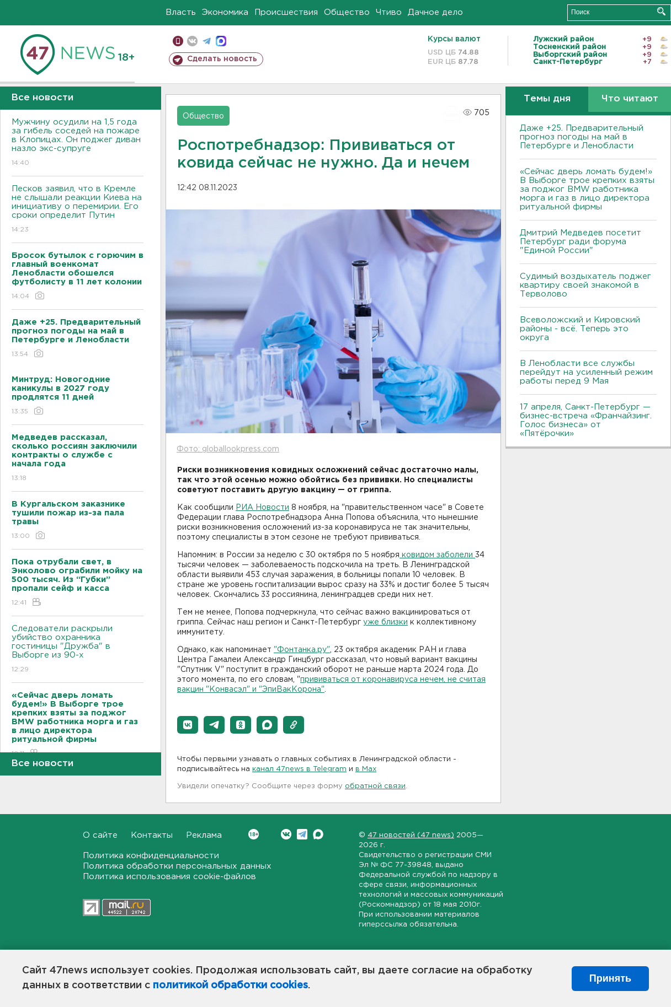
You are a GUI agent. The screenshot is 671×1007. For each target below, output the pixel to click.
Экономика (225, 12)
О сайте (100, 835)
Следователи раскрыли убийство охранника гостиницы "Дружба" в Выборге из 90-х (77, 649)
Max (318, 834)
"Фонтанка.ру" (302, 650)
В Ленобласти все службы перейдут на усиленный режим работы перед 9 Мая (586, 372)
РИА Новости (262, 507)
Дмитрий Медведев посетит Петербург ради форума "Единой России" (580, 241)
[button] (187, 725)
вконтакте (192, 41)
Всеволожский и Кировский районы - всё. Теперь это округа (580, 328)
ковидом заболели (437, 555)
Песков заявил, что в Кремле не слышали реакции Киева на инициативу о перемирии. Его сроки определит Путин (77, 209)
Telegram (302, 834)
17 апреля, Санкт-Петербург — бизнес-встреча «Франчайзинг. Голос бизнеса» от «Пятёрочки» (586, 420)
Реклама (204, 835)
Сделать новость (222, 59)
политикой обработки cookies (230, 985)
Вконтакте (253, 834)
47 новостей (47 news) (411, 835)
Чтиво (389, 12)
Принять (610, 978)
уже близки (385, 622)
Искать (661, 11)
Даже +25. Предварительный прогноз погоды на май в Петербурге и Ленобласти (581, 137)
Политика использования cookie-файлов (169, 876)
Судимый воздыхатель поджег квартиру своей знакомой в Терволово (585, 285)
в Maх (365, 769)
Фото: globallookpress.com (228, 449)
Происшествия (286, 12)
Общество (347, 12)
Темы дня (547, 99)
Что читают (629, 99)
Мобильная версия (178, 41)
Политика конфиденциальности (151, 855)
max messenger (221, 41)
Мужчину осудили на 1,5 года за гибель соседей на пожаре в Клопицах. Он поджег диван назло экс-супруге (77, 143)
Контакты (152, 835)
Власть (181, 12)
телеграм (206, 41)
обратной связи (375, 786)
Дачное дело (435, 12)
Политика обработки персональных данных (177, 866)
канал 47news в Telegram (299, 769)
